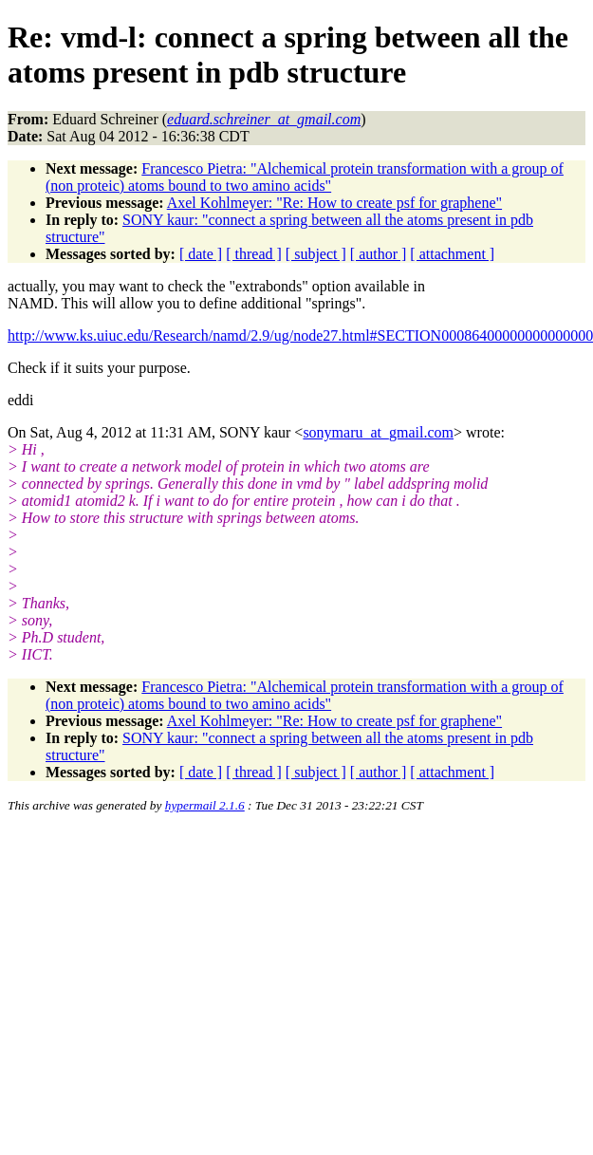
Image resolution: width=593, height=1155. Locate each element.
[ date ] (200, 254)
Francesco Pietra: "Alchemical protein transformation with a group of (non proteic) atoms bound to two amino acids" (305, 177)
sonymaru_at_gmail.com (378, 432)
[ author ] (378, 254)
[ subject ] (316, 254)
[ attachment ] (452, 254)
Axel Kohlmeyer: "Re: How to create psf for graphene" (334, 203)
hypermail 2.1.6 (205, 805)
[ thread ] (254, 254)
